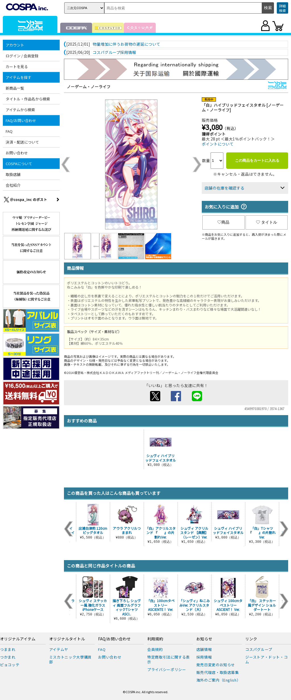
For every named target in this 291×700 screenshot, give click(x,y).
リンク (251, 639)
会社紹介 (13, 185)
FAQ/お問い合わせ (21, 120)
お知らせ (204, 639)
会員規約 (155, 649)
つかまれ (8, 657)
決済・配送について (22, 142)
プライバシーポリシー (166, 669)
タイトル (266, 222)
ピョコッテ (9, 664)
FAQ (9, 131)
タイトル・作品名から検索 (28, 99)
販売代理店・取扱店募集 (217, 672)
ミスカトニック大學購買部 (70, 659)
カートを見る (17, 66)
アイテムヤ (58, 649)
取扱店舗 (13, 174)
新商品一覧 (15, 88)
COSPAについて (19, 163)
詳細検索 (282, 8)
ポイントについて (218, 144)
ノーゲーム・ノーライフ (89, 86)
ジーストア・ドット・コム (266, 659)
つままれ (8, 649)
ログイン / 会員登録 (22, 55)
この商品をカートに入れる (257, 160)
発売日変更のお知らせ (215, 664)
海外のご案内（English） (218, 680)
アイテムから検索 (20, 109)
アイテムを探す (18, 77)
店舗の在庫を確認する (224, 188)
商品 (223, 222)
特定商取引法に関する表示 (168, 659)
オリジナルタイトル (67, 639)
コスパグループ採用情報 (114, 52)
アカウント (15, 45)
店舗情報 (204, 649)
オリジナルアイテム (18, 639)
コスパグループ (258, 649)
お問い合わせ (17, 152)
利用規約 (155, 639)
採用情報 (204, 657)
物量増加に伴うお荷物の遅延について (126, 44)
